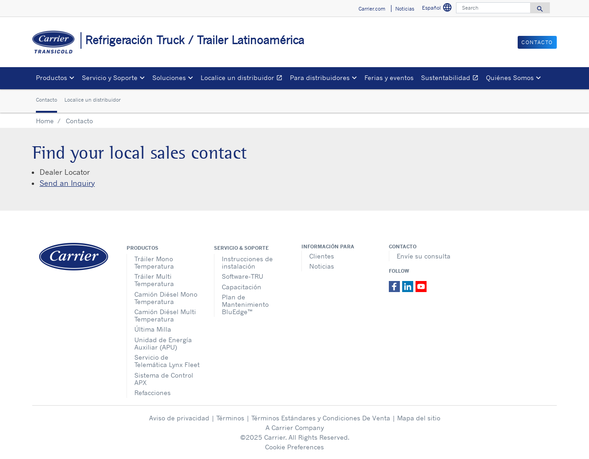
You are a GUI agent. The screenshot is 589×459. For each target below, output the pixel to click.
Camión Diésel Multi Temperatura (165, 315)
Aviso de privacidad (179, 418)
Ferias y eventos (389, 77)
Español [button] (438, 9)
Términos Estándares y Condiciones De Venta (320, 418)
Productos (142, 248)
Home (45, 121)
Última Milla (152, 329)
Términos (230, 418)
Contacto (46, 100)
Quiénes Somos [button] (510, 77)
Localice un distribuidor (243, 79)
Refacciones (152, 392)
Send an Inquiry (67, 183)
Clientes (321, 256)
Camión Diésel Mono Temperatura (165, 297)
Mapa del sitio (418, 418)
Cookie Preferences (294, 447)
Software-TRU (242, 276)
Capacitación (241, 287)
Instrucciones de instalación (247, 262)
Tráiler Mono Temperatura (154, 262)
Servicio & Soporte (241, 248)
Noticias (321, 266)
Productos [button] (51, 77)
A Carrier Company (295, 427)
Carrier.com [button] (371, 9)
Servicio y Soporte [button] (110, 77)
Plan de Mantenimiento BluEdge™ (245, 304)
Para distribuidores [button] (320, 77)
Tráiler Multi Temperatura (154, 279)
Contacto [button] (537, 42)
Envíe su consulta (423, 256)
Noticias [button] (404, 9)
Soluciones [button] (169, 77)
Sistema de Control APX (163, 378)
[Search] (493, 7)
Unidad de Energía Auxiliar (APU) (163, 343)
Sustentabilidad (451, 79)
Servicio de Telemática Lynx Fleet (167, 360)
